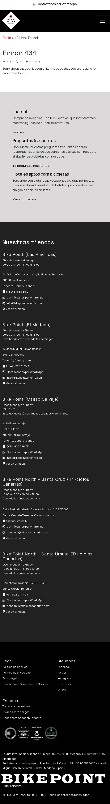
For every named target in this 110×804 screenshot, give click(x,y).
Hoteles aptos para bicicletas (41, 174)
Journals (19, 132)
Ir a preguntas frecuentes (31, 166)
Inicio (7, 37)
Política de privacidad (17, 672)
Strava (62, 690)
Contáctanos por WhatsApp (57, 4)
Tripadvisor (65, 684)
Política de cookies (15, 667)
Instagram (64, 678)
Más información (24, 199)
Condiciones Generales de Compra (25, 684)
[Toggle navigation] (102, 21)
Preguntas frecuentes (34, 140)
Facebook (64, 667)
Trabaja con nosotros (16, 706)
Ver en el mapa (15, 309)
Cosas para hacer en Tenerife (22, 718)
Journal (20, 111)
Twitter (62, 672)
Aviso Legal (10, 678)
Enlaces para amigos (16, 712)
